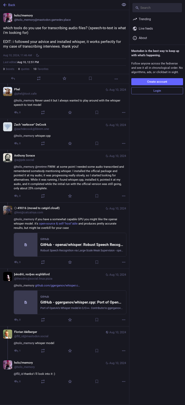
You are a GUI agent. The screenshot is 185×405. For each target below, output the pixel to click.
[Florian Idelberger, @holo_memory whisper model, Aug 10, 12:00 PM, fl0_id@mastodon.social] (64, 341)
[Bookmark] (90, 78)
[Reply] (13, 78)
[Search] (157, 7)
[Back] (59, 5)
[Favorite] (64, 78)
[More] (116, 79)
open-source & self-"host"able (58, 223)
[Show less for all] (124, 4)
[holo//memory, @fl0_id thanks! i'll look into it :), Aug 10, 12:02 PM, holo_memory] (64, 372)
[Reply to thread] (17, 112)
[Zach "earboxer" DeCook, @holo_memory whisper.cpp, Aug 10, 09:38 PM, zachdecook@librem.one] (64, 134)
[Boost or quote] (38, 78)
